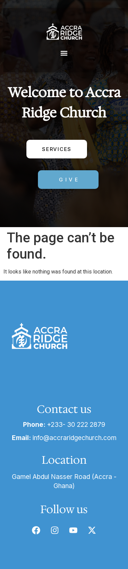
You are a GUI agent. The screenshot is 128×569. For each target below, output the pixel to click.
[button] (64, 53)
